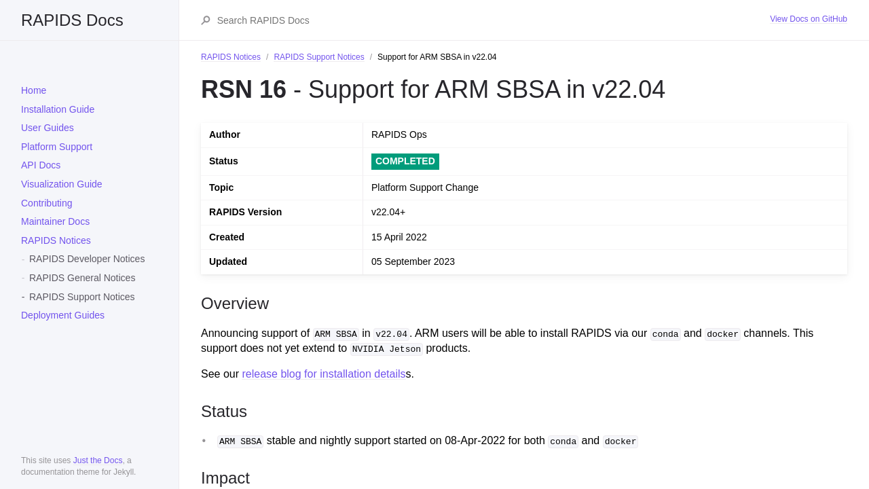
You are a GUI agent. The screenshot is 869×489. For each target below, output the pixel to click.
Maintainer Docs (55, 221)
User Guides (47, 127)
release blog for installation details (323, 374)
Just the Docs (98, 460)
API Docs (40, 165)
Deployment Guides (63, 315)
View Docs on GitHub (808, 19)
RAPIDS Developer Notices (87, 258)
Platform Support (56, 146)
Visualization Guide (62, 184)
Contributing (47, 203)
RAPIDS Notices (56, 240)
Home (33, 90)
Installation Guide (57, 109)
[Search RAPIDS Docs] (493, 20)
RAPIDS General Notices (82, 277)
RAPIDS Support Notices (82, 296)
